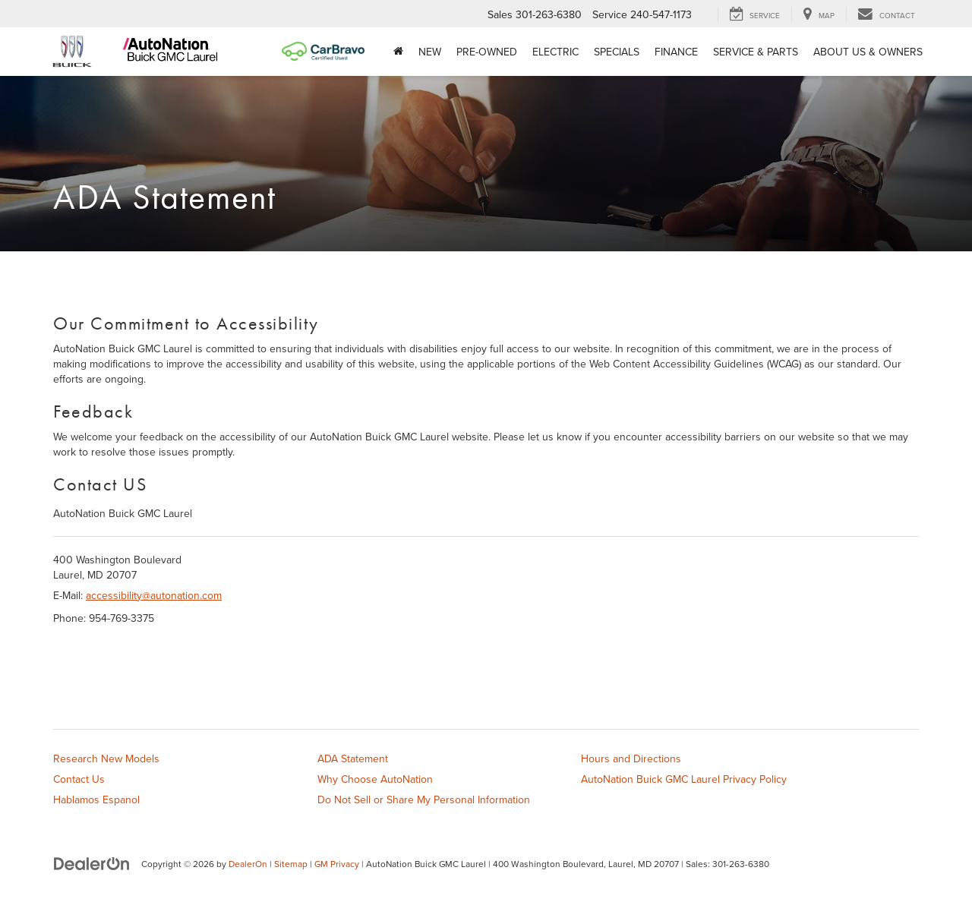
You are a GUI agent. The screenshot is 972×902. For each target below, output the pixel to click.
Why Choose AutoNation (375, 779)
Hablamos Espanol (96, 799)
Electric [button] (555, 51)
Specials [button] (616, 51)
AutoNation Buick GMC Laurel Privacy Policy (684, 779)
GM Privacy (336, 863)
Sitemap (291, 863)
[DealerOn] (92, 863)
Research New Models (106, 758)
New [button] (429, 51)
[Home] (398, 51)
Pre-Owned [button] (486, 51)
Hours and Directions (631, 758)
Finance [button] (676, 51)
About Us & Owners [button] (868, 51)
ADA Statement (352, 758)
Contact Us (79, 779)
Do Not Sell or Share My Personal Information (423, 799)
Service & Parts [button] (755, 51)
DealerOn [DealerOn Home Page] (248, 863)
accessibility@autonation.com (154, 595)
